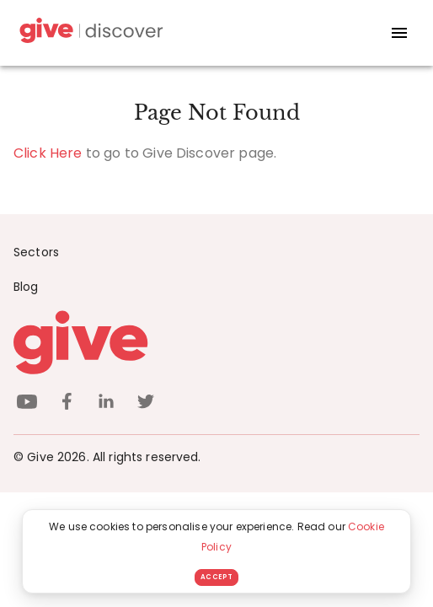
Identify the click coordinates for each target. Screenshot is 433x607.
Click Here (48, 153)
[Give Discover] (89, 33)
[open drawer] (399, 33)
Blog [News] (26, 286)
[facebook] (66, 404)
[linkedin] (106, 404)
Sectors (36, 252)
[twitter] (145, 404)
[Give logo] (216, 342)
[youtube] (26, 404)
